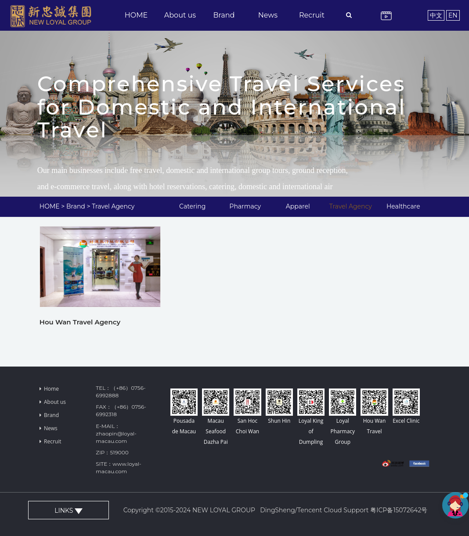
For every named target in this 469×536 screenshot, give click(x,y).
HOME (136, 15)
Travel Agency (113, 206)
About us (180, 15)
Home (49, 388)
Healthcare (403, 206)
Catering (192, 206)
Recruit (312, 15)
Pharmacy (245, 206)
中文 (436, 15)
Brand (224, 15)
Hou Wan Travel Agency (80, 322)
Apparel (298, 206)
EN (453, 15)
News (268, 15)
